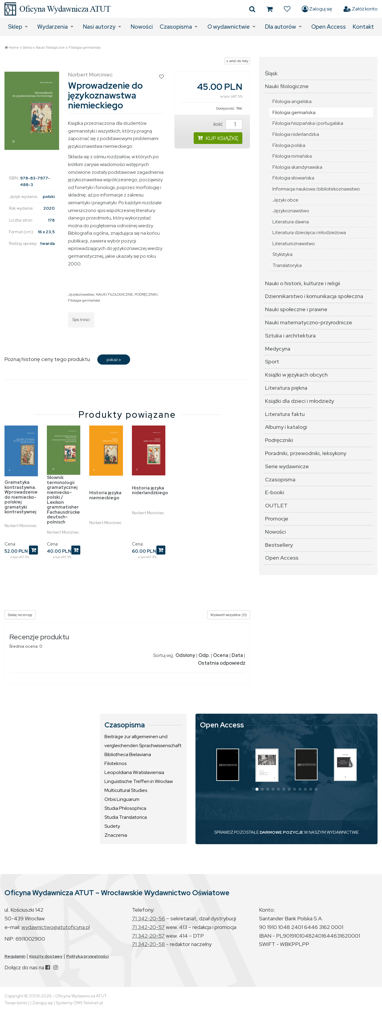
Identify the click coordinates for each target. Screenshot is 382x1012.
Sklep (15, 26)
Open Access (328, 26)
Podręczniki (279, 440)
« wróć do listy (237, 61)
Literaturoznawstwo (293, 243)
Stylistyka (282, 254)
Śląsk (271, 73)
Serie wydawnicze (287, 466)
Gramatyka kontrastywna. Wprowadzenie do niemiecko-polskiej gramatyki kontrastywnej (21, 497)
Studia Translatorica (125, 817)
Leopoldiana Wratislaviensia (134, 772)
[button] (256, 789)
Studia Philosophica (125, 808)
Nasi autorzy (99, 26)
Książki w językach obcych (296, 374)
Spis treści (81, 319)
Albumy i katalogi (286, 426)
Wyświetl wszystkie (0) (228, 614)
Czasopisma (176, 26)
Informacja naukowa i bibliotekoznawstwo (316, 189)
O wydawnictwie (228, 26)
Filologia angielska (292, 101)
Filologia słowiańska (293, 178)
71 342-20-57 (148, 927)
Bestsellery (279, 544)
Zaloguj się (317, 9)
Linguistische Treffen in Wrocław (138, 781)
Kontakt (363, 26)
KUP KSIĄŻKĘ (218, 138)
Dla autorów (280, 26)
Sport (272, 361)
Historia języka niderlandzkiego (150, 490)
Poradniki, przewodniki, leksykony (305, 453)
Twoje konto (15, 1002)
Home (14, 47)
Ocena (220, 655)
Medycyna (277, 348)
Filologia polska (288, 145)
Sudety (112, 826)
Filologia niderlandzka (295, 134)
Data (237, 655)
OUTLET (276, 505)
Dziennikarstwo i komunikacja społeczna (314, 296)
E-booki (274, 492)
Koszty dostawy (45, 956)
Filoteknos (115, 763)
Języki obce (285, 200)
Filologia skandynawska (297, 167)
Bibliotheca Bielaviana (127, 754)
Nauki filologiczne (50, 47)
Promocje (276, 518)
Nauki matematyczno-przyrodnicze (308, 322)
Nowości (142, 26)
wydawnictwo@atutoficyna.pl (55, 927)
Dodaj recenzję (20, 614)
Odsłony (185, 655)
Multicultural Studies (125, 790)
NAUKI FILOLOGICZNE (114, 294)
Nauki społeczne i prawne (296, 309)
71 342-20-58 (148, 944)
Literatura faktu (285, 414)
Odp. (204, 655)
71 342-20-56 (148, 918)
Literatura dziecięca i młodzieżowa (309, 232)
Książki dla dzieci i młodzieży (299, 400)
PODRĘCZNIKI (146, 294)
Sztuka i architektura (290, 335)
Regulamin (14, 956)
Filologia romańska (292, 156)
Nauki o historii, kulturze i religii (302, 283)
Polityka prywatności (87, 956)
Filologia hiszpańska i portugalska (307, 123)
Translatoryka (287, 265)
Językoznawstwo (81, 294)
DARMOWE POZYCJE (281, 832)
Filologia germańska (85, 47)
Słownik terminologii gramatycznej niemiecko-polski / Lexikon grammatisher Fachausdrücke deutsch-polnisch (63, 499)
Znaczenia (115, 835)
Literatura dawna (290, 222)
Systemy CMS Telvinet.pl (79, 1002)
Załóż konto (361, 9)
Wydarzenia (52, 26)
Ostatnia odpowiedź (221, 663)
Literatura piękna (286, 387)
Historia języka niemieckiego (105, 495)
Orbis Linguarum (121, 799)
